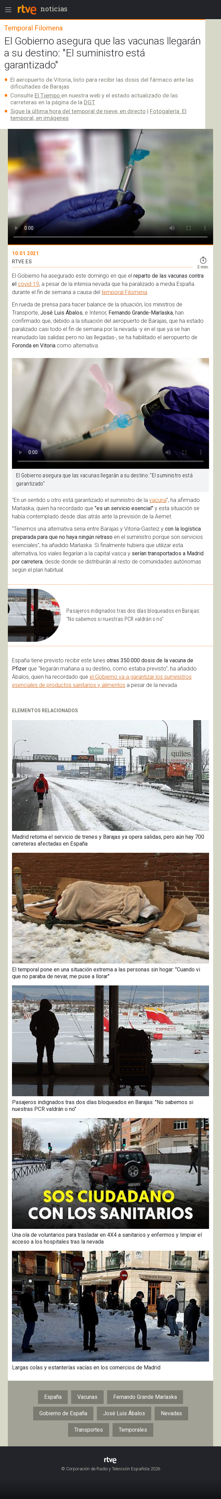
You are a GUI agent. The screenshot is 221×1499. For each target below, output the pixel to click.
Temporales (133, 1430)
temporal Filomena (124, 292)
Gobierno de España (63, 1413)
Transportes (88, 1430)
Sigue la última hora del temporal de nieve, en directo (78, 111)
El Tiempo (48, 95)
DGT (89, 102)
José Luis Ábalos (124, 1413)
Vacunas (87, 1397)
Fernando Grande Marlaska (145, 1397)
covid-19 (28, 284)
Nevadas (171, 1413)
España (53, 1397)
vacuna (157, 500)
